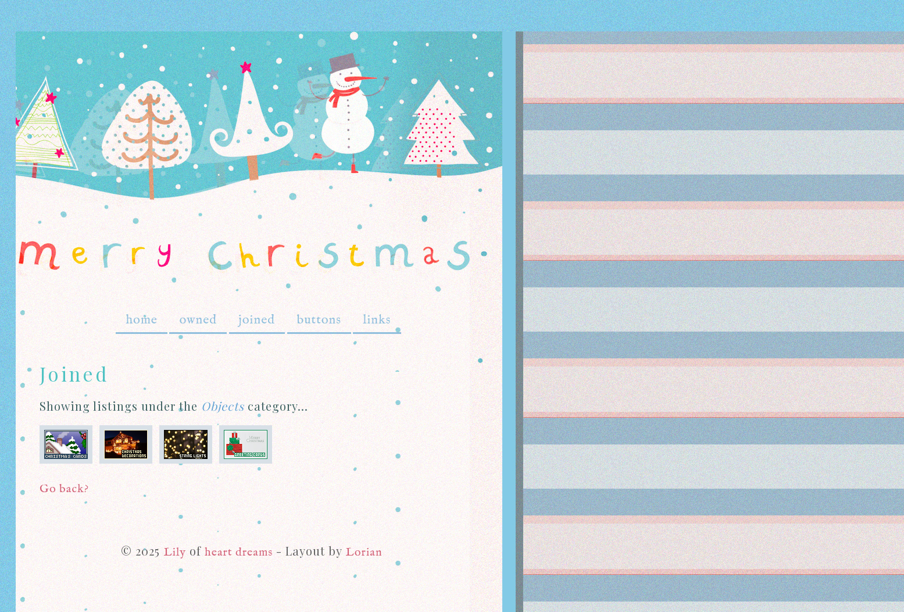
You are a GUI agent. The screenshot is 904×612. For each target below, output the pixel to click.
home (142, 320)
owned (198, 320)
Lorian (363, 552)
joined (257, 320)
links (377, 320)
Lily (174, 552)
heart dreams (239, 552)
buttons (319, 320)
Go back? (64, 489)
